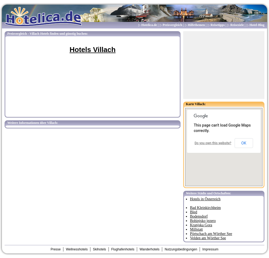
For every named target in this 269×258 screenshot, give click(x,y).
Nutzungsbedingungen (181, 249)
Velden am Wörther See (208, 238)
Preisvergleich (172, 25)
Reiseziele (237, 25)
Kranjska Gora (201, 225)
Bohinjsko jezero (203, 221)
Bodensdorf (199, 216)
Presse (56, 249)
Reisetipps (218, 25)
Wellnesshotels (76, 249)
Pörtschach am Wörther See (211, 234)
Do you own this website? (213, 143)
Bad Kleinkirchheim (205, 208)
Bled (193, 212)
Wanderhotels (150, 249)
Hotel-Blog (257, 25)
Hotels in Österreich (205, 199)
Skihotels (99, 249)
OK (243, 143)
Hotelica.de (149, 25)
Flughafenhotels (122, 249)
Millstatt (196, 229)
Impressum (210, 249)
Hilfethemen (196, 25)
